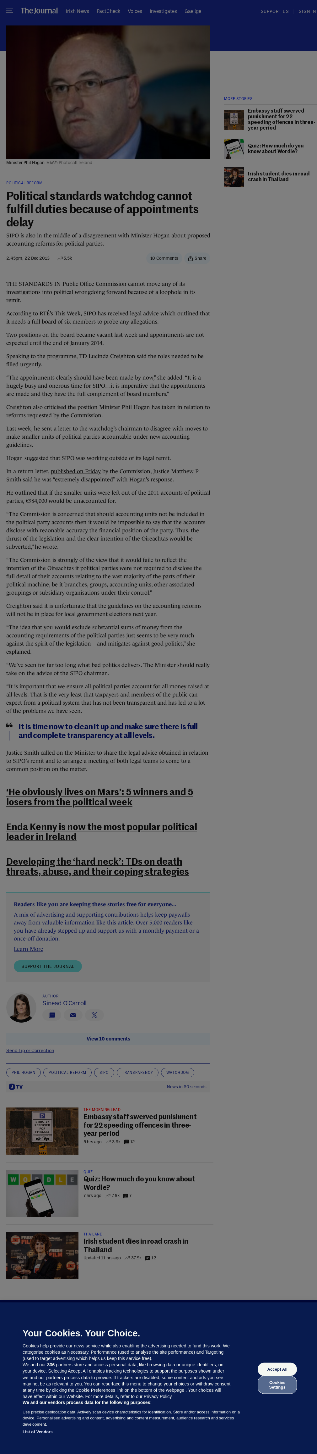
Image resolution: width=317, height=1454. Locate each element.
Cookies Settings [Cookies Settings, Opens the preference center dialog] (277, 1385)
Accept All (277, 1369)
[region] (158, 1378)
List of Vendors (38, 1431)
